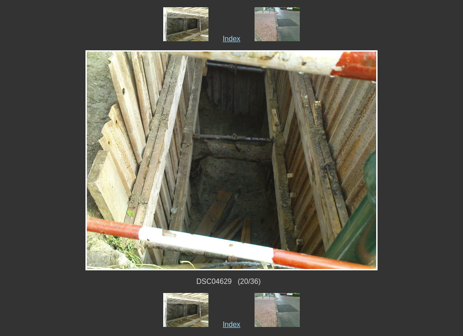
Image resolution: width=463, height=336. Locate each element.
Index (231, 39)
